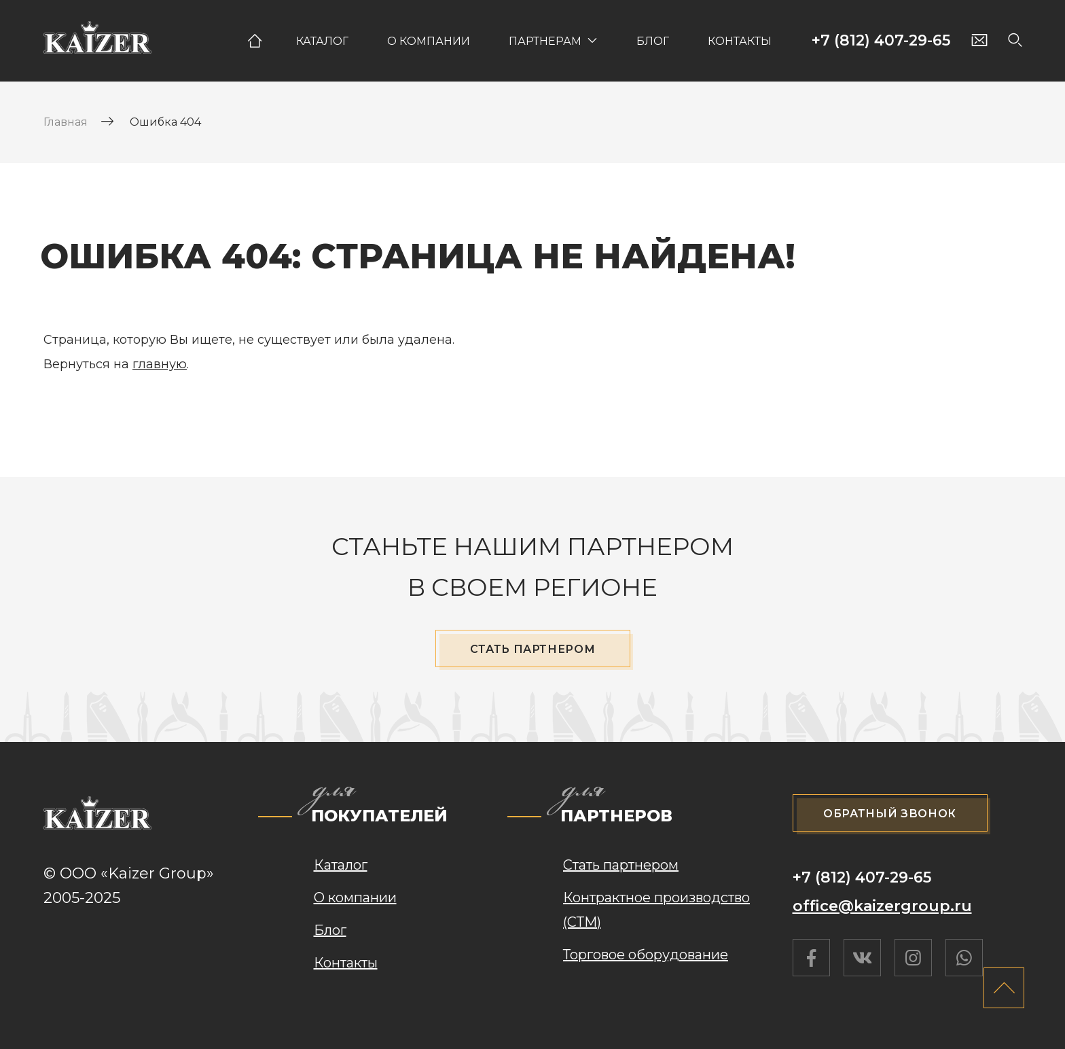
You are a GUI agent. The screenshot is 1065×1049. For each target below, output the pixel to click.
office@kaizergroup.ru (882, 906)
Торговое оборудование (645, 954)
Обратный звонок (889, 813)
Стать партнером (533, 649)
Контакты (740, 41)
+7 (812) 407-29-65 (881, 40)
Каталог (322, 41)
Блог (652, 41)
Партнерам (545, 41)
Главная (254, 40)
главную (159, 364)
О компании (428, 41)
